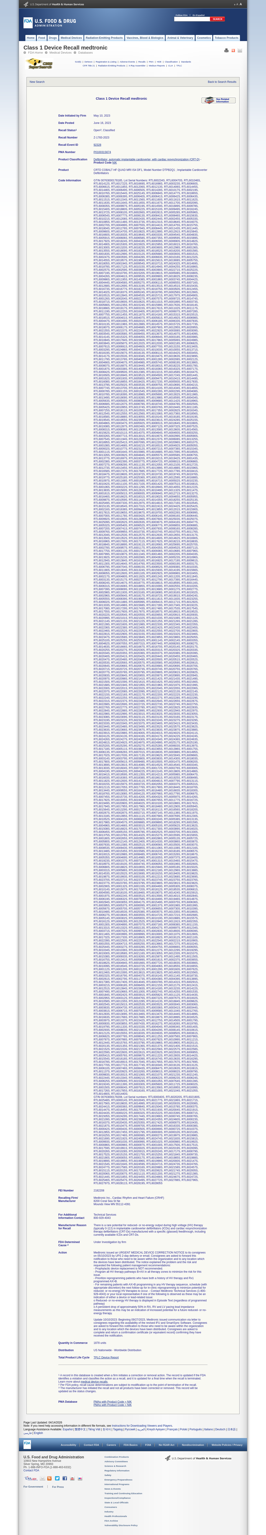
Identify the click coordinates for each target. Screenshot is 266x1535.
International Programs (116, 1484)
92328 (97, 144)
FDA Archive (111, 1520)
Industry (108, 1511)
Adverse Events (127, 61)
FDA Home (35, 52)
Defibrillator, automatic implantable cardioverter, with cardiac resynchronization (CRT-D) (147, 159)
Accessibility (68, 1445)
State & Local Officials (116, 1502)
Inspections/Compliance (117, 1498)
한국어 (107, 1429)
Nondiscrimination (193, 1445)
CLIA (170, 65)
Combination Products (116, 1457)
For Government (33, 1486)
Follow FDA (182, 15)
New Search (37, 81)
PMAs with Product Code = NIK (113, 1401)
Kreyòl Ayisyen (156, 1429)
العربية (141, 1429)
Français (172, 1429)
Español (68, 1429)
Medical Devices (61, 52)
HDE (159, 61)
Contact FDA (91, 1445)
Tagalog (118, 1429)
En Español (199, 15)
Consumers (110, 1507)
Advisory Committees (116, 1461)
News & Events (112, 1489)
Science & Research (115, 1466)
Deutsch (220, 1429)
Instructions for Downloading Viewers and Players (142, 1425)
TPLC (179, 65)
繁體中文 (80, 1429)
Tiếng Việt (94, 1429)
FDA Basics (131, 1445)
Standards (186, 61)
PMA (151, 61)
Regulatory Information (117, 1470)
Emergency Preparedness (118, 1479)
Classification (171, 61)
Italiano (208, 1429)
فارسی (27, 1433)
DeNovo (88, 61)
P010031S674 (102, 152)
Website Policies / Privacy (227, 1445)
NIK (114, 162)
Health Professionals (115, 1516)
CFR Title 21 (89, 65)
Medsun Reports (157, 65)
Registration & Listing (106, 61)
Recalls (141, 61)
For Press (58, 1486)
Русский (130, 1429)
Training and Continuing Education (123, 1493)
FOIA (148, 1445)
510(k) (78, 61)
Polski (183, 1429)
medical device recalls (94, 1381)
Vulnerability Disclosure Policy (121, 1525)
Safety (107, 1475)
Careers (111, 1445)
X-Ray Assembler (137, 65)
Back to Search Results (222, 81)
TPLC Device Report (106, 1357)
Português (195, 1429)
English (38, 1433)
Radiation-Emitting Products (111, 65)
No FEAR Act (166, 1445)
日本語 (231, 1429)
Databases (85, 52)
